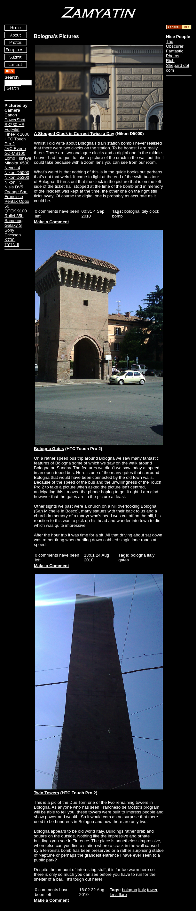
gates (123, 560)
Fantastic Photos (174, 53)
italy (144, 211)
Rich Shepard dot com (177, 65)
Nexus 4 (12, 167)
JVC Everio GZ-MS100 (15, 151)
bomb (117, 216)
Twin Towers (46, 792)
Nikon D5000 (16, 172)
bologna (131, 211)
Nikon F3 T (14, 182)
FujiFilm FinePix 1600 (16, 132)
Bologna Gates (49, 448)
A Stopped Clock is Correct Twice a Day (74, 133)
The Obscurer (175, 44)
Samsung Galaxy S (13, 223)
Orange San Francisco (15, 194)
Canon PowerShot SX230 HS (14, 120)
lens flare (118, 894)
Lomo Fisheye (17, 158)
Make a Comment (51, 221)
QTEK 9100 (15, 211)
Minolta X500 (16, 163)
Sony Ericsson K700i (12, 235)
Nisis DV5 (13, 187)
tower (152, 889)
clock (154, 211)
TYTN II (11, 244)
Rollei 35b (13, 215)
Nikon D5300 (16, 177)
